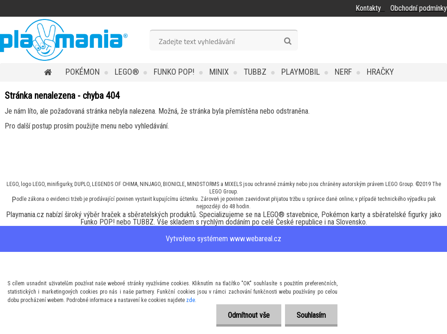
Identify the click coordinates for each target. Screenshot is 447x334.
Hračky (380, 72)
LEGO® (127, 72)
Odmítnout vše (249, 315)
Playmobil (300, 72)
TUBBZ (255, 72)
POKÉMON (82, 72)
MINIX (219, 72)
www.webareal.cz (255, 238)
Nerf (343, 72)
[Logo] (64, 40)
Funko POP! (174, 72)
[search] (287, 41)
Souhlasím (311, 315)
